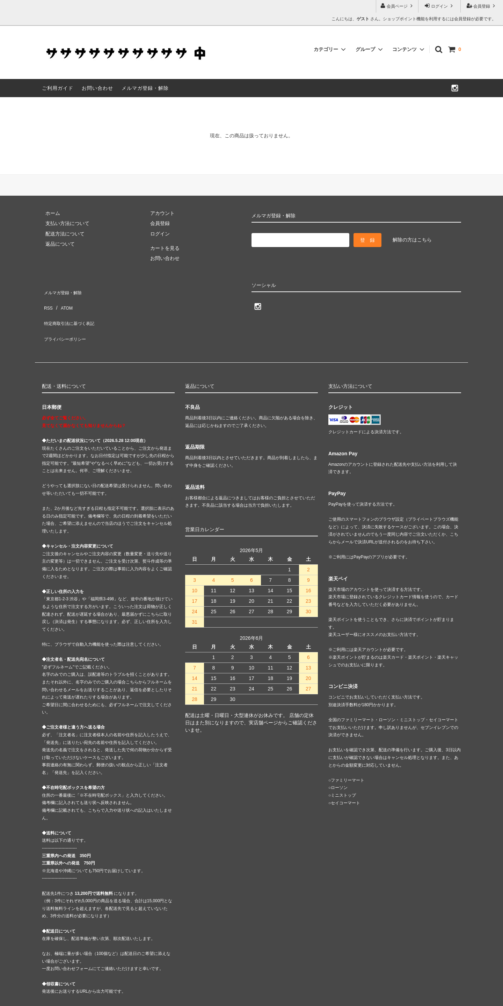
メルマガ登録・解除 (145, 88)
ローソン (339, 766)
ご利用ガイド (57, 88)
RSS (47, 300)
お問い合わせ (97, 88)
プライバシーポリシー (66, 321)
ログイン (439, 6)
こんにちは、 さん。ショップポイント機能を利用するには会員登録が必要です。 (413, 18)
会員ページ (397, 6)
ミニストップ (343, 774)
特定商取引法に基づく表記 (71, 310)
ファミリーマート (347, 759)
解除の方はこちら (412, 240)
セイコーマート (345, 782)
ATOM (63, 300)
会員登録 (482, 6)
